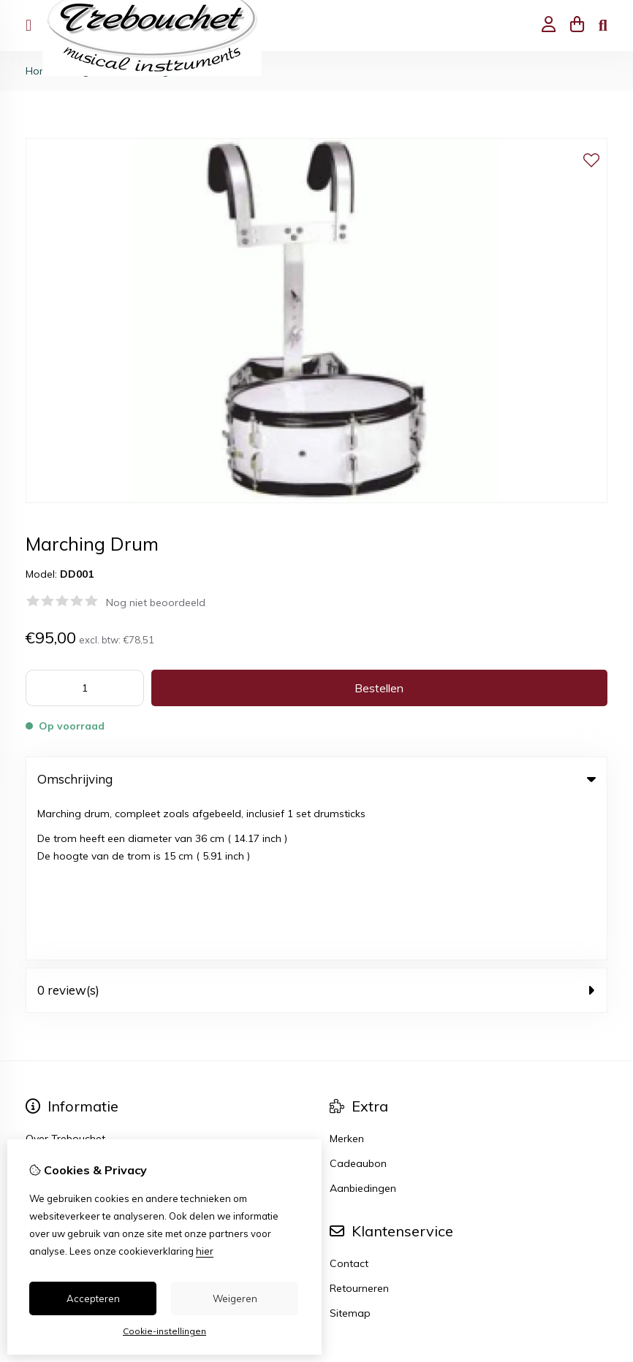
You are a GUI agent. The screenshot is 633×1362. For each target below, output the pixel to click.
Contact (349, 1105)
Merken (347, 980)
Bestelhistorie (58, 1129)
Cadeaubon (358, 1004)
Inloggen (46, 1105)
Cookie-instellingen (164, 1330)
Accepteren (93, 1298)
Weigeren (235, 1298)
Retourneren (359, 1129)
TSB (599, 1249)
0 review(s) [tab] (316, 831)
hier (204, 1251)
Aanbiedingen (363, 1029)
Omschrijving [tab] (316, 779)
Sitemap (350, 1154)
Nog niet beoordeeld (155, 602)
